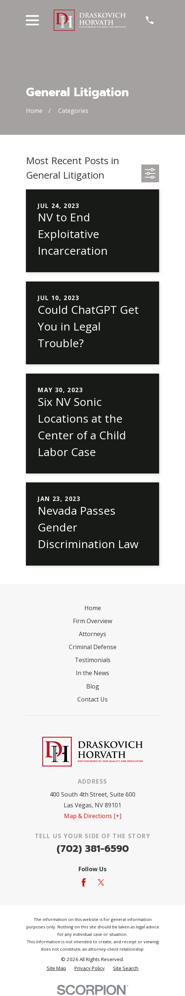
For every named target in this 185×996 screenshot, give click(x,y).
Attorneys (92, 634)
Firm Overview (92, 621)
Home (92, 608)
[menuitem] (56, 968)
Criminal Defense (93, 647)
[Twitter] (101, 882)
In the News (92, 673)
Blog (92, 686)
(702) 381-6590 (93, 849)
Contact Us (92, 699)
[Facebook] (84, 882)
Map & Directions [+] (92, 816)
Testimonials (93, 660)
